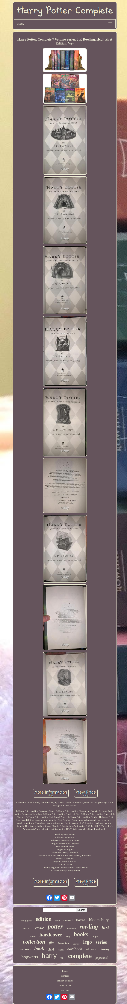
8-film (33, 936)
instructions (63, 943)
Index (65, 970)
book (39, 948)
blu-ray (104, 949)
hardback (74, 949)
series (101, 942)
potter (55, 926)
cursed (68, 920)
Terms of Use (64, 985)
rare (57, 920)
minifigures (26, 920)
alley (68, 936)
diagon (95, 936)
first (105, 927)
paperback (102, 957)
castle (39, 928)
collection (34, 941)
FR (67, 990)
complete (80, 956)
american (71, 928)
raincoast (26, 928)
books (81, 934)
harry (49, 955)
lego (87, 942)
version (25, 949)
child (51, 949)
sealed (61, 949)
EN (62, 990)
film (51, 943)
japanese (76, 944)
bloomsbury (99, 919)
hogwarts (30, 956)
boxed (80, 920)
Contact (65, 975)
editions (91, 949)
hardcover (50, 935)
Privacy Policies (65, 980)
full (62, 957)
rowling (89, 926)
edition (44, 919)
